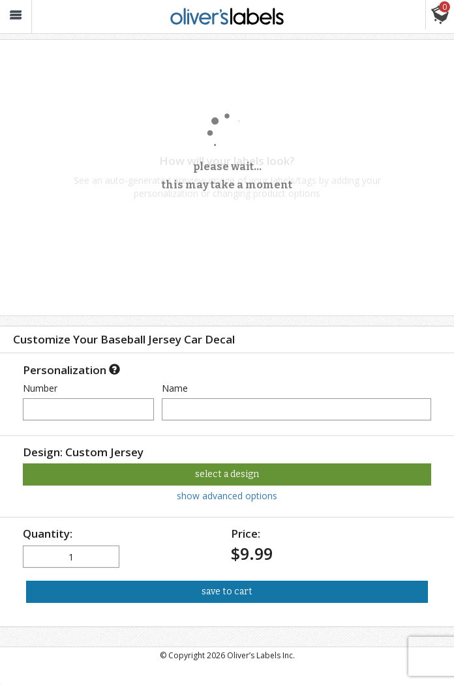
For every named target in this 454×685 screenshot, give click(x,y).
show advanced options (227, 495)
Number (40, 388)
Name (175, 388)
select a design (227, 474)
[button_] (15, 16)
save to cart (227, 591)
